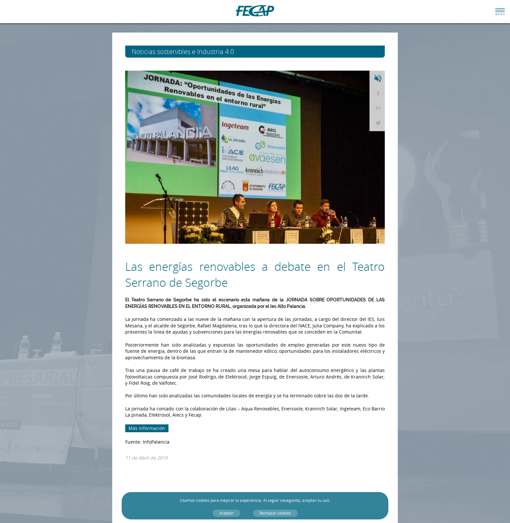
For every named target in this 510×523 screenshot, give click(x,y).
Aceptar (226, 513)
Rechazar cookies (275, 513)
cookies (202, 500)
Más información (146, 428)
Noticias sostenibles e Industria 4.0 (195, 51)
